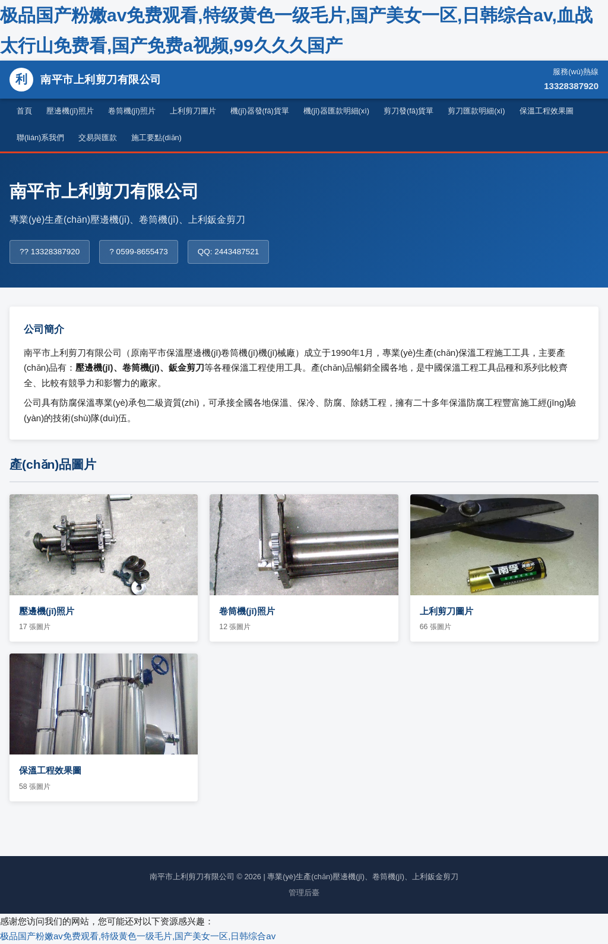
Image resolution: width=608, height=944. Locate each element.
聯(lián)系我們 (40, 137)
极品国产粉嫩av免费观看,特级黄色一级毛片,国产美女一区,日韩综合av (138, 936)
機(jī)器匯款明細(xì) (336, 110)
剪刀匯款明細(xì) (476, 110)
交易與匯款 (97, 137)
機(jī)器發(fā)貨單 (259, 110)
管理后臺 (304, 892)
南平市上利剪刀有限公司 (86, 79)
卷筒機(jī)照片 (132, 110)
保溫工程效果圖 (547, 110)
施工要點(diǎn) (156, 137)
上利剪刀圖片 (193, 110)
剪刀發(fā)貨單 (408, 110)
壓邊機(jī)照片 (70, 110)
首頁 (24, 110)
